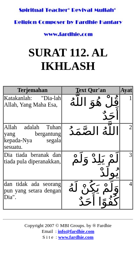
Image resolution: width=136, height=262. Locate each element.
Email (47, 231)
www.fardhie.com (76, 237)
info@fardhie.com (76, 231)
